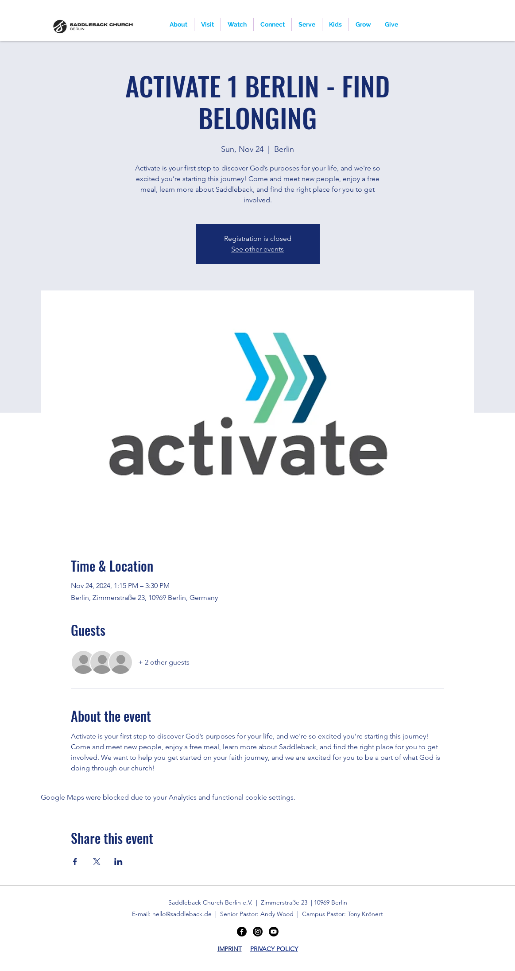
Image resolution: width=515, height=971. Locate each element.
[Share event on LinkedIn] (118, 861)
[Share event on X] (97, 861)
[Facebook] (242, 931)
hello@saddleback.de (182, 914)
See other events (257, 249)
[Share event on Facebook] (75, 861)
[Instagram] (258, 931)
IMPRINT (229, 949)
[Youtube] (274, 931)
